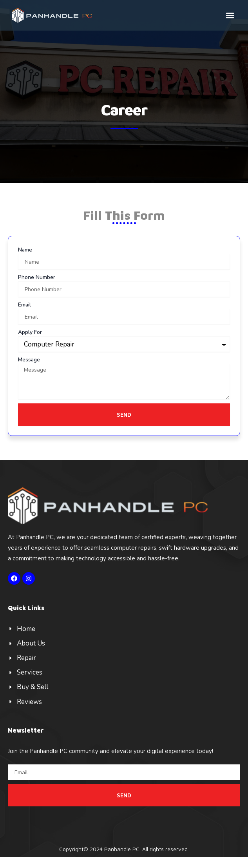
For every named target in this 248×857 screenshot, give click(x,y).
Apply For (30, 332)
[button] (229, 15)
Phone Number (36, 277)
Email (24, 304)
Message (29, 359)
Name (25, 249)
